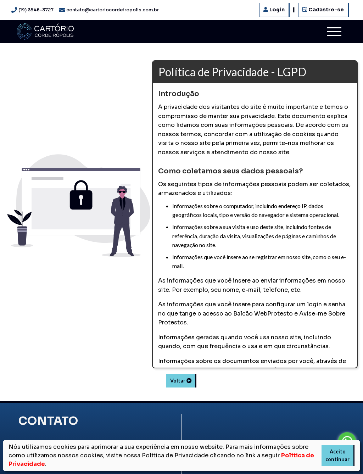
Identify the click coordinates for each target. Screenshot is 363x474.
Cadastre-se (323, 9)
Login (274, 9)
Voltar (181, 381)
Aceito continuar (337, 455)
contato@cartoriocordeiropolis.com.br (112, 10)
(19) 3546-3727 (36, 10)
